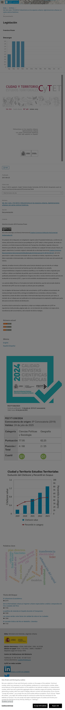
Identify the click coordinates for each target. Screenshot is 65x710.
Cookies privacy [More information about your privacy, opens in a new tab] (7, 701)
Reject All (55, 706)
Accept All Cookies (40, 706)
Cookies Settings (7, 706)
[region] (32, 693)
